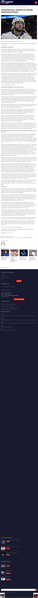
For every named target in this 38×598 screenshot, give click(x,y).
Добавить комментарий (5, 267)
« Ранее (1, 593)
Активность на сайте (4, 276)
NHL (3, 236)
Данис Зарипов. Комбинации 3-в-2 (8, 571)
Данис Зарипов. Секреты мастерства (8, 577)
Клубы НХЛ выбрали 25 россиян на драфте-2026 (5, 258)
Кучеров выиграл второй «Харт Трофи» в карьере (23, 258)
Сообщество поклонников (7, 272)
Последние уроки (6, 561)
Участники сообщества (5, 277)
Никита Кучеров (7, 236)
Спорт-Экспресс (9, 232)
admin (6, 240)
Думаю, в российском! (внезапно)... (7, 327)
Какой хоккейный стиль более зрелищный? (8, 304)
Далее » (35, 593)
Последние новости (6, 537)
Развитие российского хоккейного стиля (23, 6)
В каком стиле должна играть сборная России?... (9, 330)
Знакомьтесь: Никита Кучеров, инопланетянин (17, 11)
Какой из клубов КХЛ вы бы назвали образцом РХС (9, 307)
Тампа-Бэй (11, 236)
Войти (19, 281)
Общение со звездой (6, 290)
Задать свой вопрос (19, 299)
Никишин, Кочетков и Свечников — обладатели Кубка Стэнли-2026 (14, 259)
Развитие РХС (9, 592)
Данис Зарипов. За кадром (8, 564)
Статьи (13, 592)
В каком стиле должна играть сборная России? (9, 309)
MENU (36, 3)
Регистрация (3, 275)
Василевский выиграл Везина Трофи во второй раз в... (32, 259)
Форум (2, 278)
